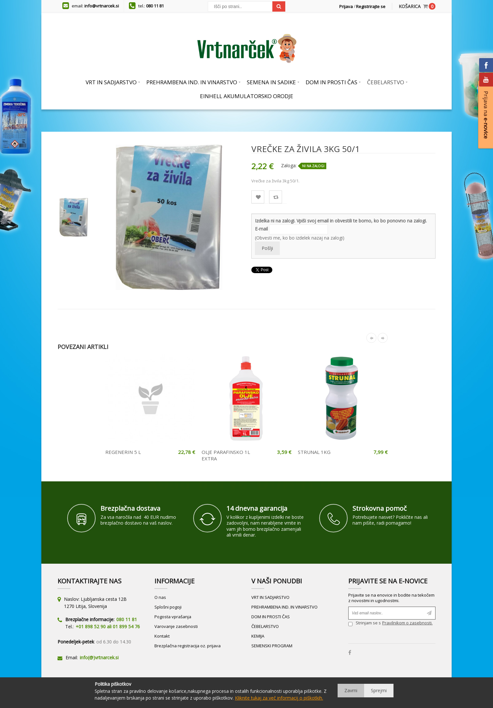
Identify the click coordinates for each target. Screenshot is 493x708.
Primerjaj (275, 197)
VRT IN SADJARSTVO (270, 597)
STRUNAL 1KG (314, 452)
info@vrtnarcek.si (101, 6)
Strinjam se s (364, 623)
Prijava (346, 6)
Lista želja (258, 197)
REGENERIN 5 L (123, 452)
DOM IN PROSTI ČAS (270, 617)
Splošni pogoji (168, 607)
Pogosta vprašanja (172, 617)
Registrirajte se (370, 6)
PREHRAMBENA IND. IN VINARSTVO (284, 607)
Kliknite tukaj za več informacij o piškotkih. (279, 698)
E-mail (261, 229)
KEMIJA (257, 636)
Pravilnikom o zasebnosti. (407, 622)
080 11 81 (155, 6)
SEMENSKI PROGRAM (271, 646)
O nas (160, 597)
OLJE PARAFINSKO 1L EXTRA (226, 455)
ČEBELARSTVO (265, 626)
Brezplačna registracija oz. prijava (187, 646)
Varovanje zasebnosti (176, 626)
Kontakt (162, 636)
